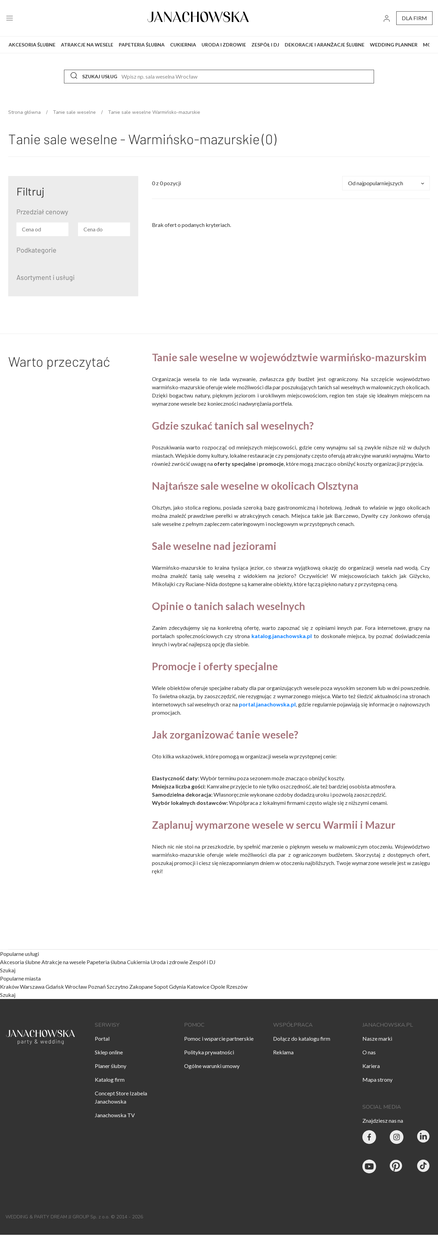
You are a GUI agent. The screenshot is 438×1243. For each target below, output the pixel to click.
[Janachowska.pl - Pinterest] (396, 1167)
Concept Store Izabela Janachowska (121, 1097)
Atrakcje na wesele (64, 962)
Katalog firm (110, 1079)
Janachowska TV (115, 1115)
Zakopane (141, 986)
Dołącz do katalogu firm (301, 1038)
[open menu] (9, 18)
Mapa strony (377, 1079)
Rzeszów (236, 986)
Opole (217, 986)
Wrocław (76, 986)
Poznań (97, 986)
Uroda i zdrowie (170, 962)
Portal (102, 1038)
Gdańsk (55, 986)
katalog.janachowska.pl (282, 636)
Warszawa (32, 986)
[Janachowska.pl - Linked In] (424, 1138)
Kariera (371, 1066)
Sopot (161, 986)
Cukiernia (139, 962)
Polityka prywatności (209, 1052)
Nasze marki (377, 1038)
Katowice (198, 986)
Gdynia (177, 986)
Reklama (283, 1052)
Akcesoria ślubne (20, 962)
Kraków (9, 986)
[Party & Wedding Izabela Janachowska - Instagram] (396, 1138)
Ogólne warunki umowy (212, 1066)
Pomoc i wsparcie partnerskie (219, 1038)
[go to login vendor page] (387, 18)
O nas (369, 1052)
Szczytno (117, 986)
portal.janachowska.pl (267, 704)
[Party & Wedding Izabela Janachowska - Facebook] (369, 1138)
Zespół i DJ (202, 962)
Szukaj (7, 970)
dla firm (414, 18)
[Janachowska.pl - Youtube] (369, 1167)
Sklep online (109, 1052)
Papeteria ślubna (107, 962)
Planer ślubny (110, 1066)
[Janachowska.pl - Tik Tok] (424, 1167)
